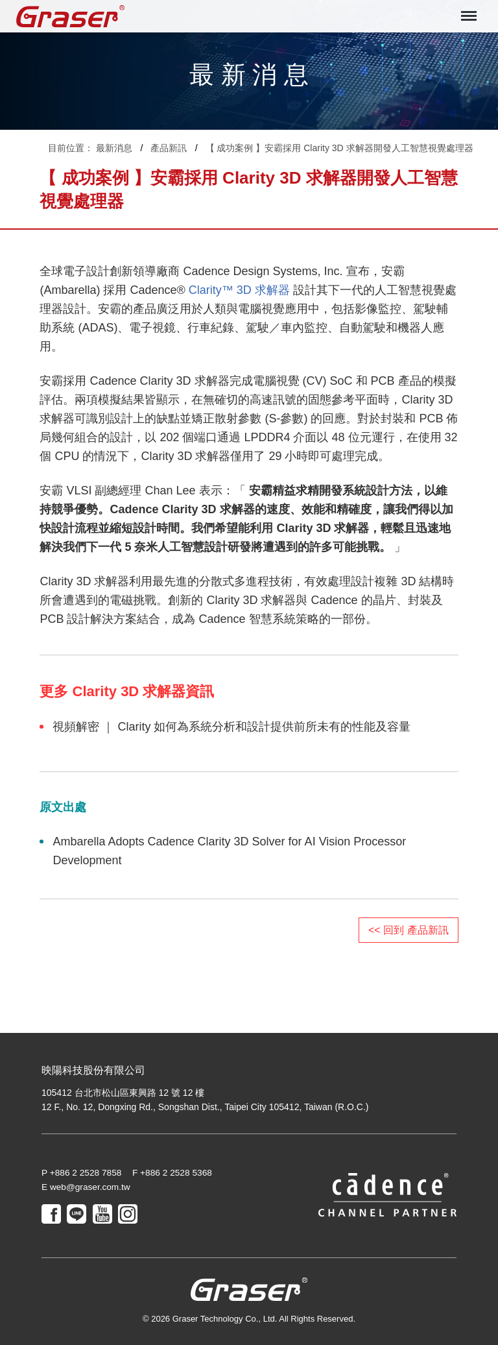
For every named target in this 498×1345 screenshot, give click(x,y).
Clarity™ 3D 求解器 (239, 290)
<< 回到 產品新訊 (408, 930)
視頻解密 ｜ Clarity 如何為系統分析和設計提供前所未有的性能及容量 (231, 726)
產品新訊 (168, 148)
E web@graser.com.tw (87, 1187)
